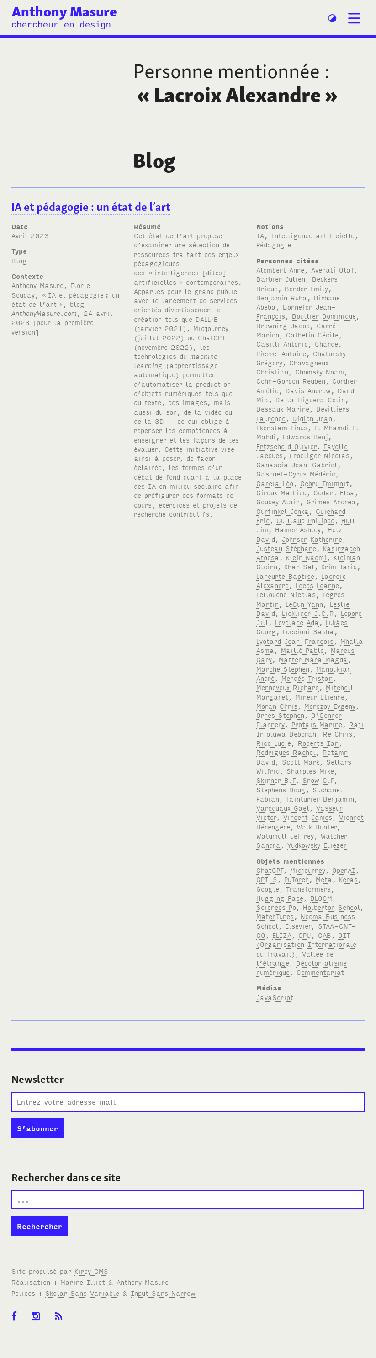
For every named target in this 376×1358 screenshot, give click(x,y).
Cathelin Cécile (312, 334)
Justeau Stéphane (286, 548)
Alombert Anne (280, 269)
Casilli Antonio (282, 343)
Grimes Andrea (331, 501)
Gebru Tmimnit (324, 483)
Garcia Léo (274, 483)
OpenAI (343, 870)
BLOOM (321, 897)
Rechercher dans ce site (66, 1177)
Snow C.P (318, 779)
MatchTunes (275, 916)
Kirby (91, 1271)
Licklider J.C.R (308, 613)
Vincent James (307, 817)
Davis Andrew (308, 390)
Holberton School (331, 907)
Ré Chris (337, 733)
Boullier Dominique (324, 315)
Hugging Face (279, 897)
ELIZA (281, 934)
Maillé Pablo (302, 650)
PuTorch (296, 879)
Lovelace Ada (297, 622)
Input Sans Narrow (163, 1292)
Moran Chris (276, 705)
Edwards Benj (305, 436)
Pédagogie (273, 244)
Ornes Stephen (280, 715)
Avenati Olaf (332, 269)
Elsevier (298, 925)
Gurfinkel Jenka (282, 511)
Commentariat (320, 972)
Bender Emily (306, 288)
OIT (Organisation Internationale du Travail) (306, 944)
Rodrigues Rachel (286, 752)
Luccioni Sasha (308, 631)
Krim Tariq (339, 566)
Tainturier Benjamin (320, 798)
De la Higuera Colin (310, 399)
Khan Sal (299, 566)
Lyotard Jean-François (295, 640)
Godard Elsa (334, 492)
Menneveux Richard (287, 687)
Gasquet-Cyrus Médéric (295, 473)
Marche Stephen (282, 668)
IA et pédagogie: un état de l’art (90, 206)
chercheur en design (61, 25)
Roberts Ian (318, 742)
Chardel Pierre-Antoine (298, 348)
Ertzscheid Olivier (286, 446)
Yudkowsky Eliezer (317, 844)
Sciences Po (276, 907)
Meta (324, 879)
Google (267, 888)
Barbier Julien (280, 278)
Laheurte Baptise (285, 576)
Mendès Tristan (307, 678)
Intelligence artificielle (313, 235)
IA (260, 235)
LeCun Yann (304, 603)
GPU (304, 934)
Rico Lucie (273, 742)
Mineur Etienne (319, 696)
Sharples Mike (310, 770)
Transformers (308, 888)
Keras (348, 879)
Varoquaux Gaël (282, 807)
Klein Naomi (306, 557)
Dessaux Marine (282, 408)
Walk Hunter (317, 826)
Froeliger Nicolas (320, 455)
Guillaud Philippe (305, 520)
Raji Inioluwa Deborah (310, 729)
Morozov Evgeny (329, 705)
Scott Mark (300, 761)
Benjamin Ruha (281, 297)
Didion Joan (312, 418)
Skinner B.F (276, 779)
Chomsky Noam (319, 371)
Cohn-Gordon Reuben (290, 380)
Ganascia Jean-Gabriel (296, 464)
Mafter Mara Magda (313, 659)
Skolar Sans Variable (82, 1292)
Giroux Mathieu (281, 492)
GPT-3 (266, 879)
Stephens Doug (281, 789)
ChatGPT (269, 870)
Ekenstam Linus (281, 427)
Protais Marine (316, 724)
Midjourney (307, 870)
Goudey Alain (278, 501)
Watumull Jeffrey (285, 835)
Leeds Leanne (317, 585)
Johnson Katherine (312, 539)
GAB (324, 934)
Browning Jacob (283, 325)
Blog (19, 260)
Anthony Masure (64, 12)
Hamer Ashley (298, 529)
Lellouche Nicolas (286, 594)
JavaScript (274, 997)
